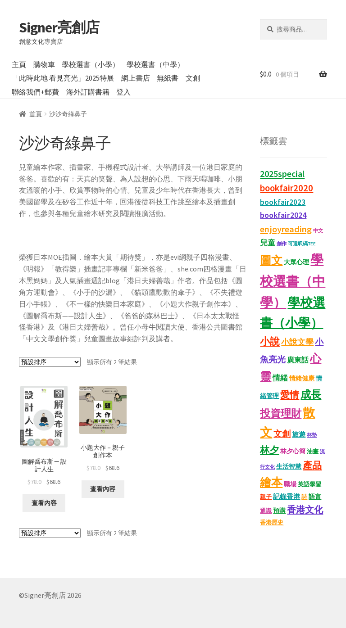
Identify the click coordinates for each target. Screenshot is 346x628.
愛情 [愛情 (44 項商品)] (289, 395)
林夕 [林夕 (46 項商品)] (269, 450)
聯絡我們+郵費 (35, 91)
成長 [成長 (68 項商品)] (310, 394)
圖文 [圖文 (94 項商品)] (271, 260)
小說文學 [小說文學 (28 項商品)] (297, 342)
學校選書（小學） (90, 64)
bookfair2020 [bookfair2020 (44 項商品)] (286, 188)
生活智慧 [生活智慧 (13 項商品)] (288, 466)
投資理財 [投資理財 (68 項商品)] (280, 413)
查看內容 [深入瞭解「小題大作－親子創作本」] (102, 489)
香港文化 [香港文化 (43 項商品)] (305, 509)
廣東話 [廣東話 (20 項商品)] (298, 359)
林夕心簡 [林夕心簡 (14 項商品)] (292, 451)
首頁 (35, 114)
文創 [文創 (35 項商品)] (282, 433)
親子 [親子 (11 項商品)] (266, 496)
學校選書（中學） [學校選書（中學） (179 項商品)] (292, 281)
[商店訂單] (50, 362)
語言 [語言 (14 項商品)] (315, 496)
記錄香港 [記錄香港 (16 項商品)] (286, 496)
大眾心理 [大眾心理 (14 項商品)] (296, 262)
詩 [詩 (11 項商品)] (304, 496)
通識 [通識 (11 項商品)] (266, 510)
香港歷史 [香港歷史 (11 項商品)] (271, 522)
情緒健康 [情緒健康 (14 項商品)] (301, 378)
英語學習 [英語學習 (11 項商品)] (309, 484)
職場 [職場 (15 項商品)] (290, 484)
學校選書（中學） (155, 64)
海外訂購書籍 (87, 91)
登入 (123, 91)
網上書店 (135, 77)
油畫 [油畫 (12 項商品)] (313, 451)
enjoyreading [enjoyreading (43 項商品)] (286, 229)
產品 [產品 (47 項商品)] (312, 465)
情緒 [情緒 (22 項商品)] (280, 378)
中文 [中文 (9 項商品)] (318, 230)
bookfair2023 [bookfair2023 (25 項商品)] (282, 202)
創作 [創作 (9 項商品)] (282, 243)
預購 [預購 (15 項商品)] (279, 510)
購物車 (44, 64)
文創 (193, 77)
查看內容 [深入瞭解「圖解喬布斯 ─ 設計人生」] (44, 503)
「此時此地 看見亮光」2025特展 (63, 77)
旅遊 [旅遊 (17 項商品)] (298, 434)
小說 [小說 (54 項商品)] (270, 341)
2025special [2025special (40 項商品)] (282, 173)
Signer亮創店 (59, 27)
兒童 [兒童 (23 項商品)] (267, 243)
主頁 (19, 64)
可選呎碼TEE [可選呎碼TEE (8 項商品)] (302, 244)
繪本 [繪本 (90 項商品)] (271, 482)
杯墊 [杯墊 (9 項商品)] (312, 435)
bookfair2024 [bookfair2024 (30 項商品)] (283, 215)
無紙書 (167, 77)
